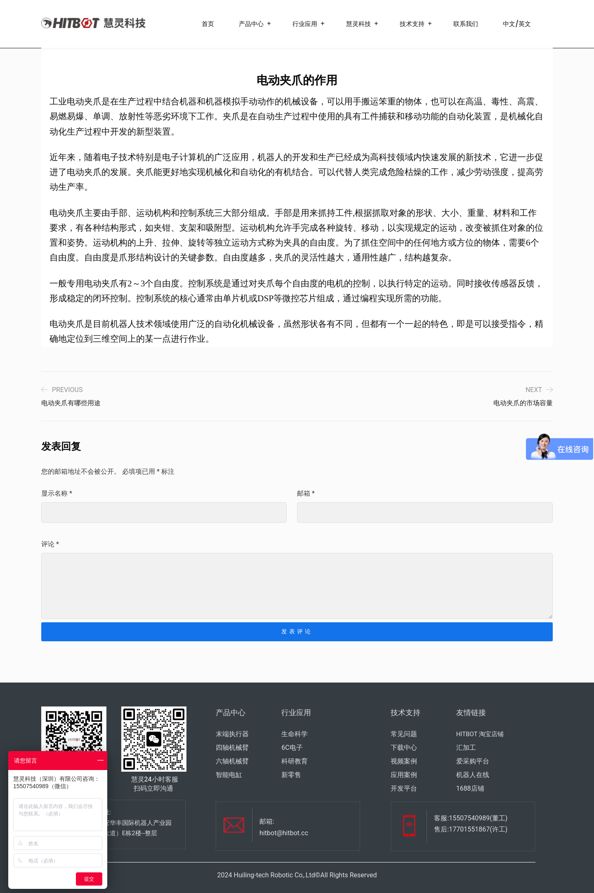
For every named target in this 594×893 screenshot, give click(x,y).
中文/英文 (517, 23)
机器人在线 (472, 775)
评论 (50, 544)
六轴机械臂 (232, 761)
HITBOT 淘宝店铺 (480, 734)
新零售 (291, 775)
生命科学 (294, 734)
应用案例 (404, 775)
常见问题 (404, 734)
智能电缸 (229, 775)
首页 (208, 23)
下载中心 (404, 747)
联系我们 (465, 23)
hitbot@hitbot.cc (283, 833)
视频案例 (404, 761)
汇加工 (466, 747)
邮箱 (306, 493)
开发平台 (404, 788)
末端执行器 (232, 734)
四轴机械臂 (232, 747)
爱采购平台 (472, 761)
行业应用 (304, 23)
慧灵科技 (358, 23)
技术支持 (412, 23)
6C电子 (291, 747)
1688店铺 (470, 788)
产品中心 (251, 23)
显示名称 (56, 493)
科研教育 (294, 761)
